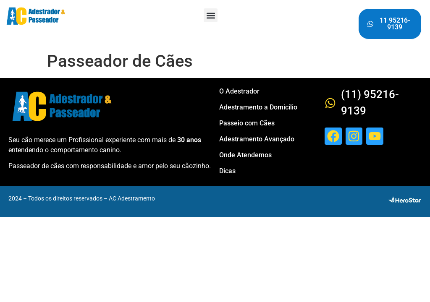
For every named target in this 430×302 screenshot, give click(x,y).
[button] (211, 15)
